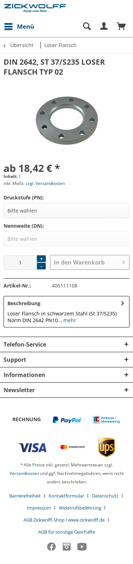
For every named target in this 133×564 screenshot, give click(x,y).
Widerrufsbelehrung (80, 508)
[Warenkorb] (122, 26)
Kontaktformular (66, 496)
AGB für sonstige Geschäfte (66, 532)
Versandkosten (24, 473)
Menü (19, 25)
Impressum (39, 508)
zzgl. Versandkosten (45, 183)
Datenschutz (105, 496)
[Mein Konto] (104, 26)
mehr (69, 320)
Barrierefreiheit (25, 496)
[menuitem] (19, 26)
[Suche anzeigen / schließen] (86, 26)
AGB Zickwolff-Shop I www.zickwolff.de (64, 520)
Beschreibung (23, 303)
